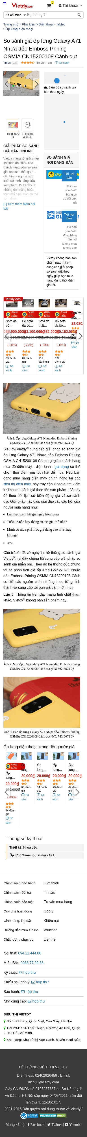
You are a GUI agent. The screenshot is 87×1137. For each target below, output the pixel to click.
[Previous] (6, 84)
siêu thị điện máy (17, 484)
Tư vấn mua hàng (58, 902)
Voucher (50, 930)
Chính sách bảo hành (19, 883)
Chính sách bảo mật (19, 902)
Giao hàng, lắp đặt (17, 921)
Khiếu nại (51, 921)
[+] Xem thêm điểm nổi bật (19, 206)
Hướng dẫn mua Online (21, 930)
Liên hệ (50, 939)
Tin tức (49, 892)
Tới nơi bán (69, 175)
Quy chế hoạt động (18, 911)
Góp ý (48, 911)
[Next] (36, 84)
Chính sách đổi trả (17, 892)
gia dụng (61, 467)
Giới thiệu (51, 883)
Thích (7, 62)
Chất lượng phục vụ (18, 939)
